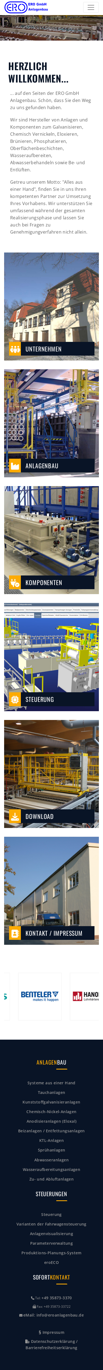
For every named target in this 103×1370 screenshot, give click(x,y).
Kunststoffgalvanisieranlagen (51, 1102)
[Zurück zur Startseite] (26, 7)
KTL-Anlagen (51, 1140)
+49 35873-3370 (56, 1297)
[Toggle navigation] (91, 7)
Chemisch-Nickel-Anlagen (51, 1111)
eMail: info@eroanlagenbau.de (53, 1315)
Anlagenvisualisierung (51, 1233)
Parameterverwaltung (51, 1243)
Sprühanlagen (51, 1150)
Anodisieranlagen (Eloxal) (52, 1121)
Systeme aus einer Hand (51, 1082)
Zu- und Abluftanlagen (51, 1179)
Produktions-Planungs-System (51, 1252)
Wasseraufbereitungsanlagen (51, 1169)
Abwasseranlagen (51, 1159)
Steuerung (51, 1214)
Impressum (51, 1332)
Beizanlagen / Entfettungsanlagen (51, 1130)
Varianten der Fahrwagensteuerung (51, 1224)
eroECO (51, 1262)
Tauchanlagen (51, 1092)
